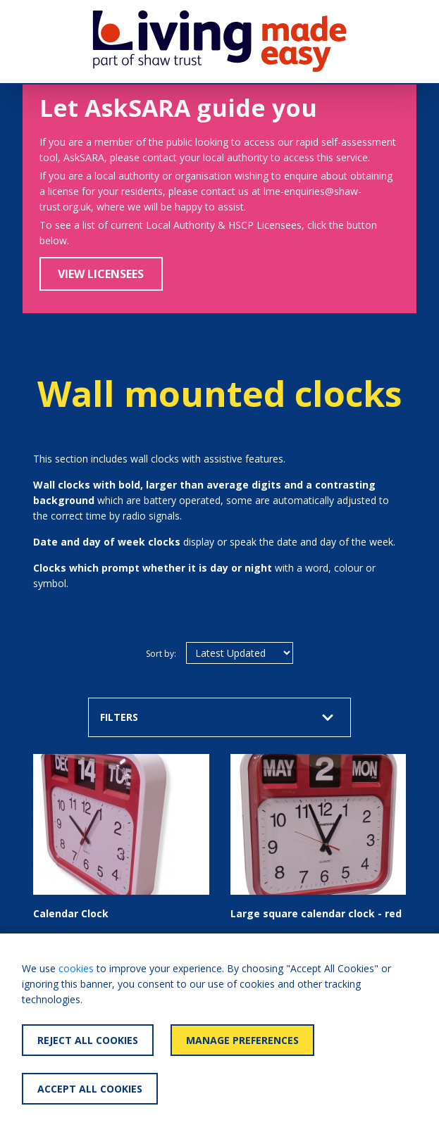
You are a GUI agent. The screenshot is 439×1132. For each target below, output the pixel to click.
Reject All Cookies (87, 1040)
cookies (76, 968)
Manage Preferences (242, 1040)
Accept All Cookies (89, 1088)
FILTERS (216, 717)
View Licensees (101, 274)
